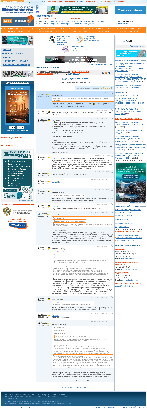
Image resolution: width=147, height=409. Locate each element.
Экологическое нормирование (16, 31)
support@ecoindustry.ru (124, 286)
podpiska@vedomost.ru (130, 269)
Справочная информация (15, 61)
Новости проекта (44, 16)
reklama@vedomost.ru (129, 280)
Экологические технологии (75, 31)
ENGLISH (141, 407)
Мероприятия (53, 396)
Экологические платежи (102, 29)
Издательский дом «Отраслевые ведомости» (29, 401)
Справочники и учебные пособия (129, 238)
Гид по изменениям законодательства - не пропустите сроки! (78, 48)
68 (66, 79)
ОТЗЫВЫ (80, 2)
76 (85, 79)
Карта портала (122, 24)
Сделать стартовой (127, 407)
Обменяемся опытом (80, 72)
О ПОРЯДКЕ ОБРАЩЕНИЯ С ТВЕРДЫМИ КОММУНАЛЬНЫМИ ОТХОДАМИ (128, 111)
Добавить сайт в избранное (105, 407)
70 (71, 79)
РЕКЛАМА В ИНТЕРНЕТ (49, 394)
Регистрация (20, 21)
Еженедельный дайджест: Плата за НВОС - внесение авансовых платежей (74, 21)
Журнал (7, 50)
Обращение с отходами (44, 29)
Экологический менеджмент (132, 29)
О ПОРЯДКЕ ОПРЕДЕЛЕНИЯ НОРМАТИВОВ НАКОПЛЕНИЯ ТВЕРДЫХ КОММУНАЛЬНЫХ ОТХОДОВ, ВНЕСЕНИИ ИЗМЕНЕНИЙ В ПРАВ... (130, 100)
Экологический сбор (45, 74)
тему (70, 74)
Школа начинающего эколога (127, 235)
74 (80, 79)
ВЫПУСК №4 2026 (17, 89)
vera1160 (43, 157)
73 (78, 79)
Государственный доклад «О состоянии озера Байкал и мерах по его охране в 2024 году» (130, 147)
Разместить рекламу (25, 45)
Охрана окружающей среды (103, 31)
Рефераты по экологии (125, 240)
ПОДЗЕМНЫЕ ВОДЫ (123, 216)
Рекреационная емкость (124, 223)
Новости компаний (38, 396)
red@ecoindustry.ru (128, 258)
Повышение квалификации (16, 65)
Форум (8, 398)
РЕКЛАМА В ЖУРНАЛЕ (31, 394)
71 (73, 79)
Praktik (44, 173)
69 (68, 79)
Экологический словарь (127, 206)
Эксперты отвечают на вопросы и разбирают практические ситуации (64, 40)
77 (87, 79)
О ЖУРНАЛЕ (41, 2)
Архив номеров (12, 131)
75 (82, 79)
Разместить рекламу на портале (100, 64)
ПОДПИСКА (17, 394)
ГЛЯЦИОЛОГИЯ (121, 219)
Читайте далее (7, 145)
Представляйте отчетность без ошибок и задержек (91, 38)
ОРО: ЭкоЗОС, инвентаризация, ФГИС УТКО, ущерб (66, 19)
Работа (64, 396)
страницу (76, 74)
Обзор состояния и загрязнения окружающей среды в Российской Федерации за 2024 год (128, 139)
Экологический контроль (14, 29)
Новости (24, 396)
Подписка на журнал (17, 82)
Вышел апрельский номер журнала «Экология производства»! (69, 24)
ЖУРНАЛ (8, 394)
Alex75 (44, 94)
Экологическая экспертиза (75, 29)
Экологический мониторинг (46, 31)
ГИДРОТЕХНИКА (122, 227)
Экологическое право (128, 31)
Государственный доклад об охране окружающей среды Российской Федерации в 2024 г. (129, 155)
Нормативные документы (127, 60)
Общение (7, 57)
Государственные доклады (128, 119)
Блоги (14, 398)
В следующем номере (11, 138)
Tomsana (43, 112)
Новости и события (13, 53)
